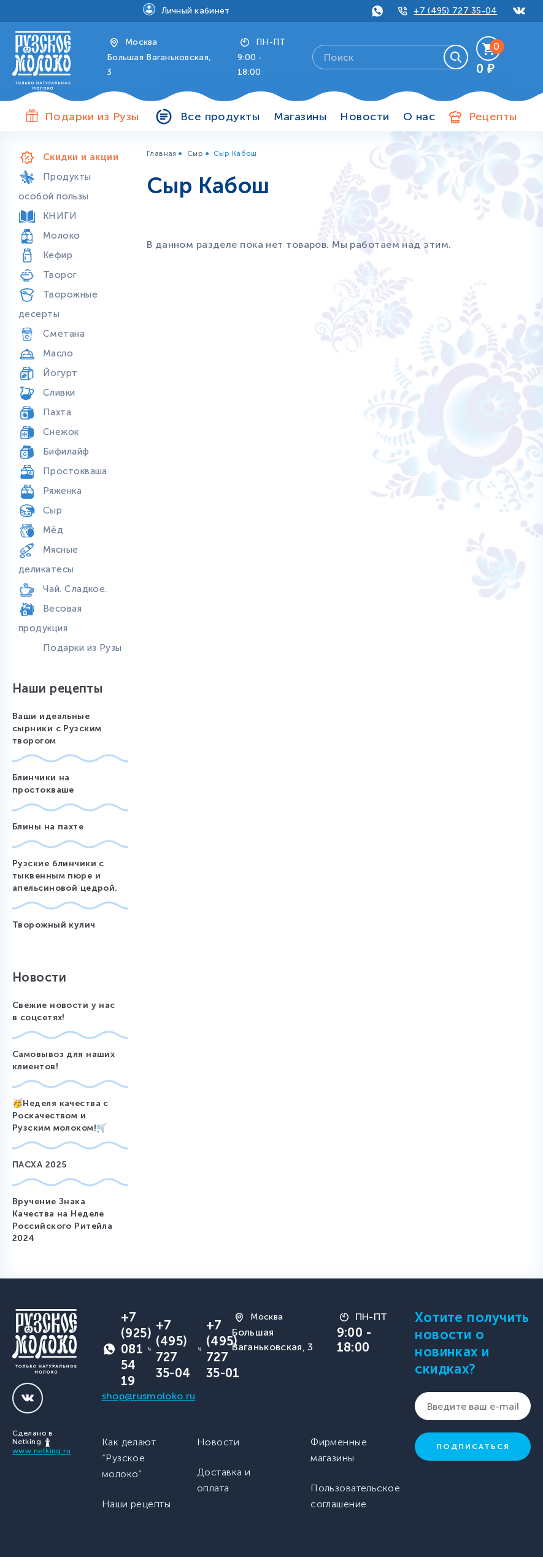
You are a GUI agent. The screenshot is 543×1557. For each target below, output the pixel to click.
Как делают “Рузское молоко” (129, 1458)
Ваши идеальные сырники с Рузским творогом (56, 728)
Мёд (53, 530)
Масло (58, 353)
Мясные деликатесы (48, 559)
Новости (364, 116)
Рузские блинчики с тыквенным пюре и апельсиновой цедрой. (65, 875)
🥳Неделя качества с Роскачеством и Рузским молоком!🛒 (60, 1115)
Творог (60, 274)
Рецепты (493, 116)
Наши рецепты (136, 1504)
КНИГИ (60, 215)
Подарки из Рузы (82, 647)
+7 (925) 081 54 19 (136, 1349)
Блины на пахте (47, 826)
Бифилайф (66, 451)
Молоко (61, 235)
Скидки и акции (80, 157)
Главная (162, 153)
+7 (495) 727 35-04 (455, 11)
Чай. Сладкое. (75, 588)
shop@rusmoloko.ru (148, 1396)
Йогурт (60, 373)
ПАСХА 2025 (39, 1164)
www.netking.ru (41, 1451)
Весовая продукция (50, 618)
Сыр (52, 510)
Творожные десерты (58, 304)
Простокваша (75, 471)
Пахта (57, 412)
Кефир (57, 255)
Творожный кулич (54, 925)
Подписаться (473, 1446)
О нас (419, 116)
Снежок (61, 431)
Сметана (64, 333)
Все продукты (220, 116)
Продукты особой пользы (54, 186)
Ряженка (62, 490)
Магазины (300, 116)
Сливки (59, 392)
